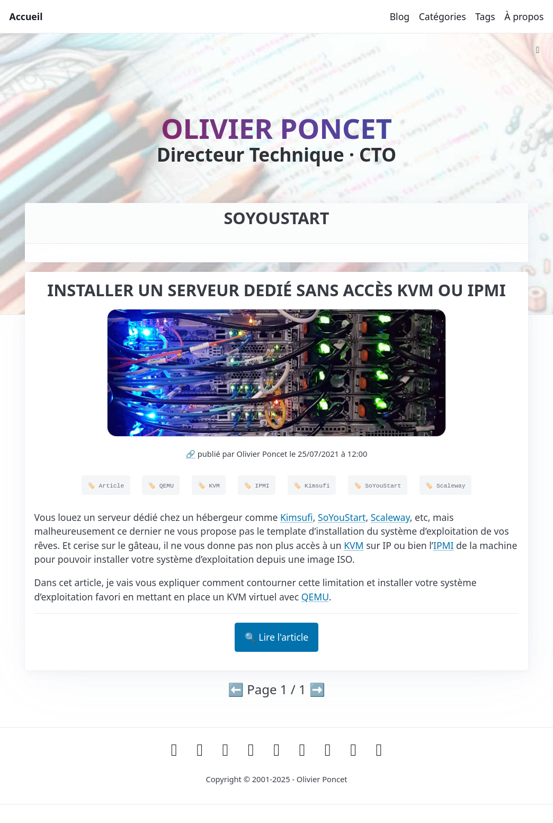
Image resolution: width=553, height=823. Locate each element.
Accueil (26, 16)
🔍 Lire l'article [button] (276, 637)
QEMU (315, 596)
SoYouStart (341, 517)
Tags (485, 16)
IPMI (443, 545)
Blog (399, 16)
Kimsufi (296, 517)
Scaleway (390, 517)
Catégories (442, 16)
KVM (353, 545)
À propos (523, 16)
